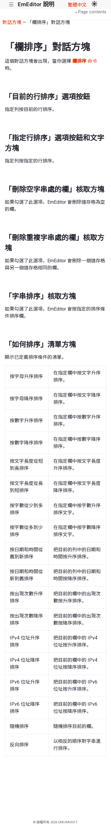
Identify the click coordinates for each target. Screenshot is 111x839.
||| (11, 4)
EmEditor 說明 (36, 4)
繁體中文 (77, 5)
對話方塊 (11, 22)
